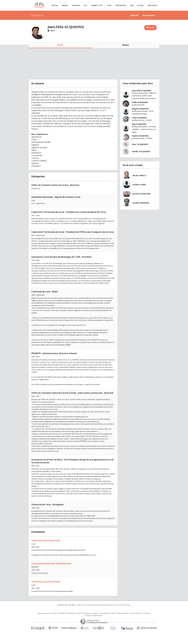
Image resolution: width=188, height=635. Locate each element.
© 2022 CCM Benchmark (94, 615)
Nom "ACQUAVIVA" (140, 144)
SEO (132, 5)
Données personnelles (90, 613)
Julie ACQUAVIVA (139, 124)
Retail (55, 5)
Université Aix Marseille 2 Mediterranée (51, 563)
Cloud (140, 5)
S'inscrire (134, 15)
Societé (78, 613)
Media (65, 5)
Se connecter (148, 15)
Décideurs (121, 5)
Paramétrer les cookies (108, 613)
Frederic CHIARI (139, 184)
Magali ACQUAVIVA (140, 108)
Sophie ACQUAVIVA (140, 136)
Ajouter (152, 27)
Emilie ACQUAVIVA (140, 102)
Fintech (76, 5)
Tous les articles (135, 613)
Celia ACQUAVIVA (139, 117)
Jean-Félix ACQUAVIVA (141, 90)
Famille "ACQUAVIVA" (141, 151)
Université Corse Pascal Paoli (45, 540)
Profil (60, 45)
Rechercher (39, 15)
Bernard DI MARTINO (142, 193)
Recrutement (70, 613)
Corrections (146, 613)
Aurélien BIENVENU (141, 203)
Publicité (61, 613)
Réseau (125, 45)
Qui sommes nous (43, 613)
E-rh (109, 5)
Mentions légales (122, 613)
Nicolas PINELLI (139, 175)
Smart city (97, 5)
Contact (54, 613)
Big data (152, 5)
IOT (85, 5)
